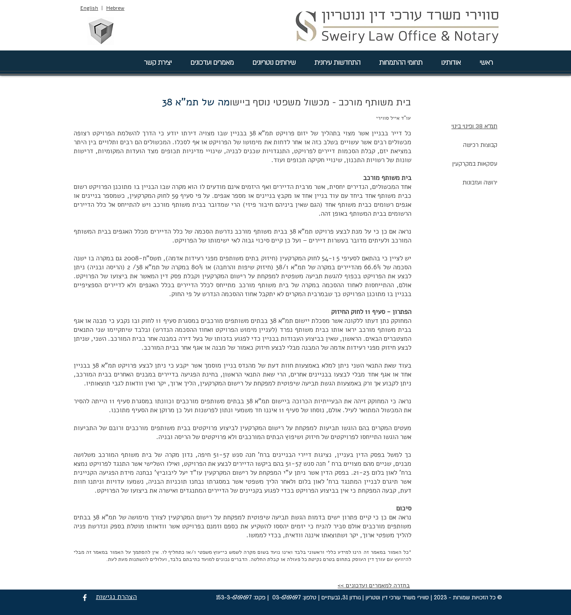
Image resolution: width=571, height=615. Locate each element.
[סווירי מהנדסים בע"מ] (100, 31)
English (89, 8)
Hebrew (115, 8)
